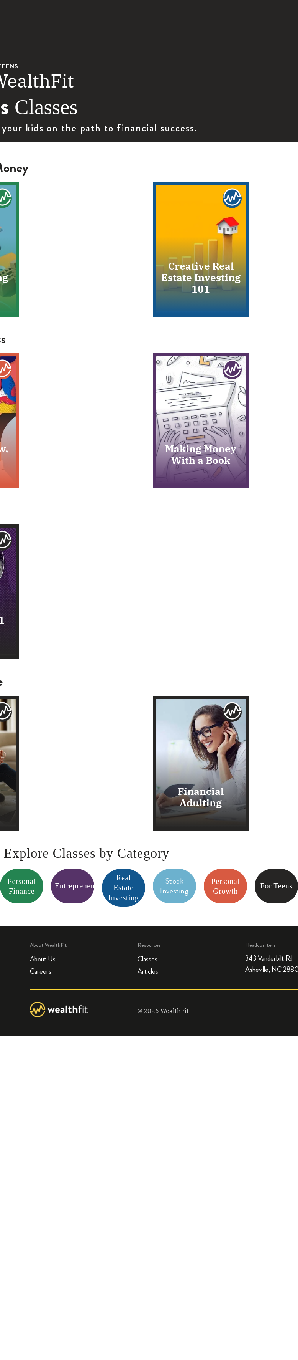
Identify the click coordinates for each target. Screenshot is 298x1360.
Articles (148, 972)
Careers (40, 972)
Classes (147, 960)
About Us (43, 960)
